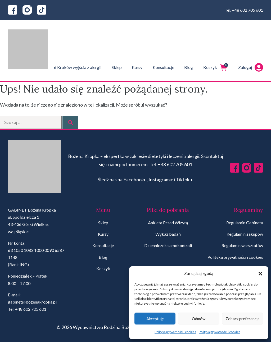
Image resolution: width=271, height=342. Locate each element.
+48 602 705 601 (247, 9)
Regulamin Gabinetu (244, 222)
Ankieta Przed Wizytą (168, 222)
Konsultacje (163, 67)
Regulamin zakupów (245, 233)
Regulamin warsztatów (242, 245)
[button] (260, 273)
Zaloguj (250, 67)
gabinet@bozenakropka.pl (32, 301)
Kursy (137, 67)
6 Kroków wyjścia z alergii (77, 67)
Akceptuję (155, 318)
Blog (188, 67)
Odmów (198, 318)
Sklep (117, 67)
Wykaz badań (168, 233)
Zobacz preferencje (242, 318)
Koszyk (215, 67)
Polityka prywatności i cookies (175, 332)
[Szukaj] (70, 122)
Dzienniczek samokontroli (168, 245)
